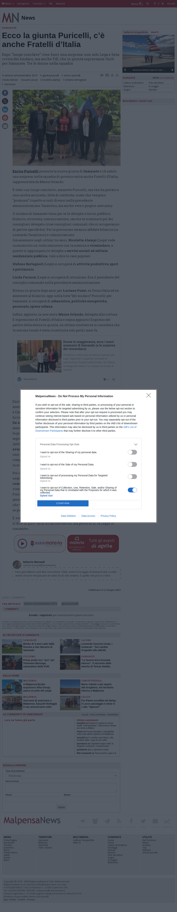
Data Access (88, 515)
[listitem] (88, 444)
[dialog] (88, 456)
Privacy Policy (108, 515)
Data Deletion (68, 515)
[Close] (149, 396)
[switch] (132, 452)
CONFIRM (63, 503)
